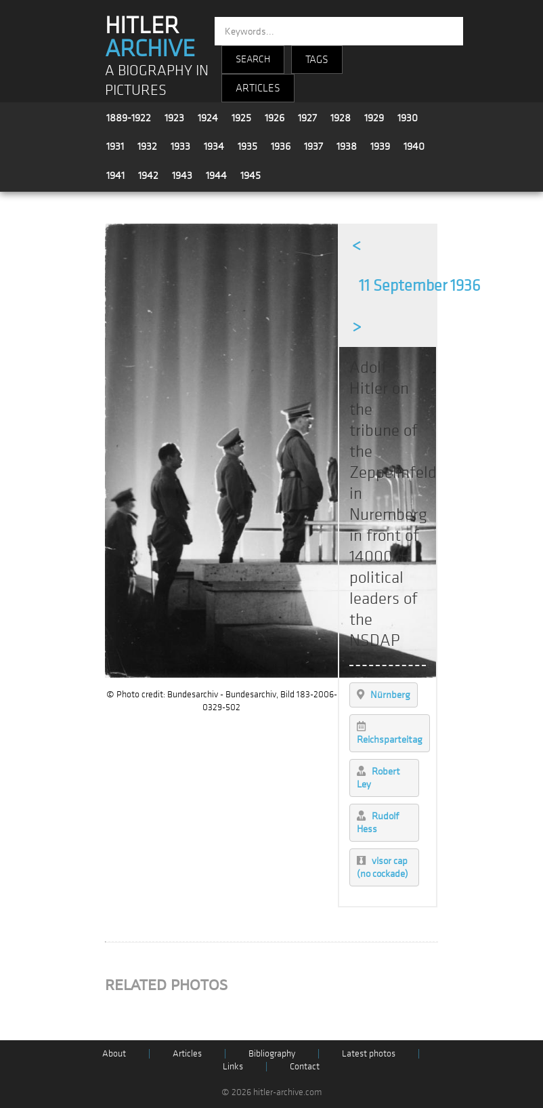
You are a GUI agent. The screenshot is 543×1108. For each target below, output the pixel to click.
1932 (147, 146)
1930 (407, 118)
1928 (340, 118)
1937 (313, 146)
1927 (307, 118)
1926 (274, 118)
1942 (148, 175)
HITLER (150, 37)
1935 (247, 146)
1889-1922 (128, 118)
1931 (115, 146)
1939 (380, 146)
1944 (216, 175)
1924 (208, 118)
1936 (280, 146)
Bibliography (271, 1053)
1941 (115, 175)
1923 (174, 118)
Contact (305, 1066)
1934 (214, 146)
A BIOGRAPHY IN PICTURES (157, 81)
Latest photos (368, 1053)
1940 (414, 146)
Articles (187, 1053)
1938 (346, 146)
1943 (182, 175)
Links (233, 1066)
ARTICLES (258, 88)
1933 (180, 146)
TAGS (316, 59)
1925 (241, 118)
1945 (250, 175)
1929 (374, 118)
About (114, 1053)
